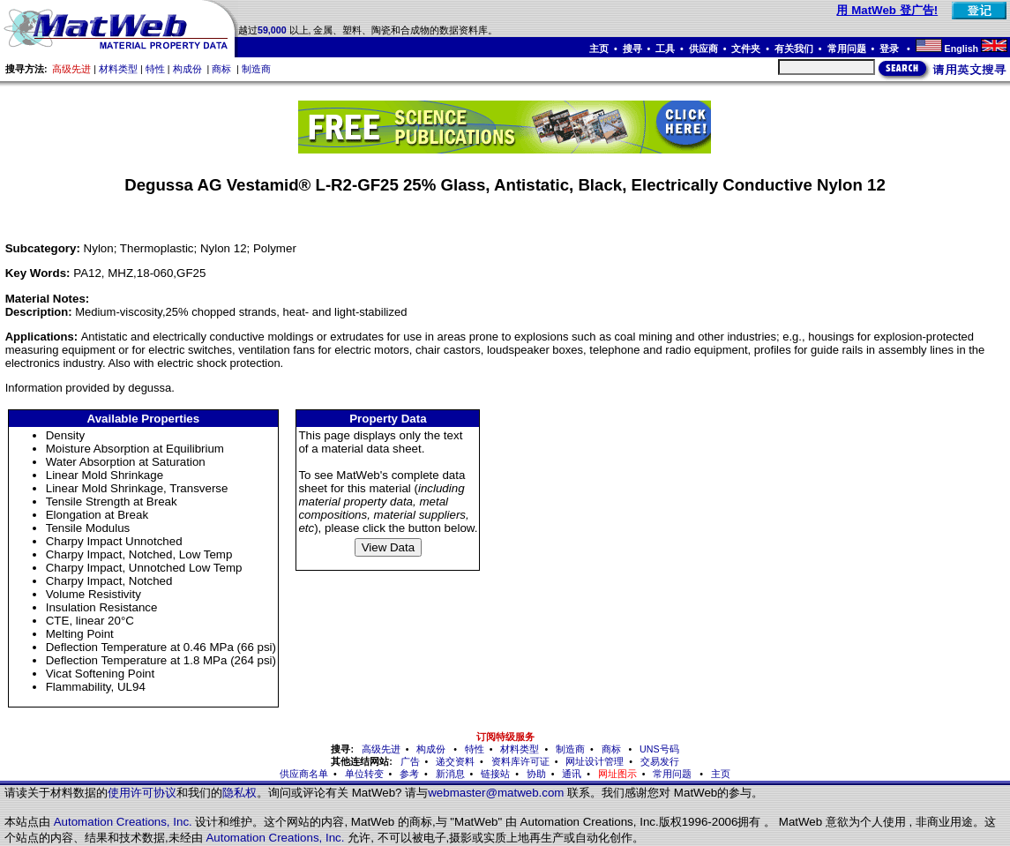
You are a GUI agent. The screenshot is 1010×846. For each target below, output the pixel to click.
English (961, 48)
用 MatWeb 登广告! (887, 10)
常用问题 (846, 48)
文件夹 (745, 48)
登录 (890, 48)
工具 (665, 48)
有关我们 (793, 48)
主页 (599, 48)
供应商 (703, 48)
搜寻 (632, 48)
